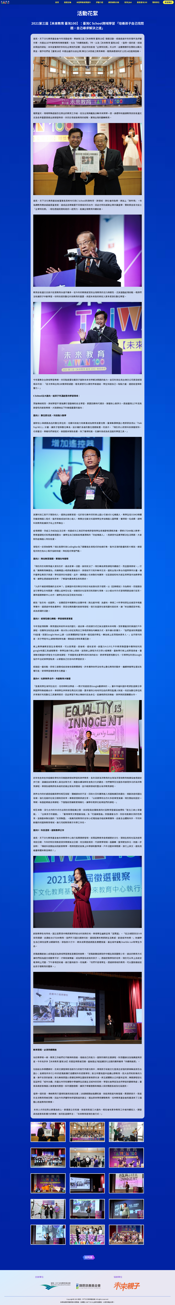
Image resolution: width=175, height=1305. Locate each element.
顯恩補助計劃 (113, 2)
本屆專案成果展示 (83, 2)
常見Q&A (128, 2)
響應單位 (155, 2)
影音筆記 (168, 2)
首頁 (57, 2)
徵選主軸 (67, 2)
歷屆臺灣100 (142, 2)
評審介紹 (99, 2)
